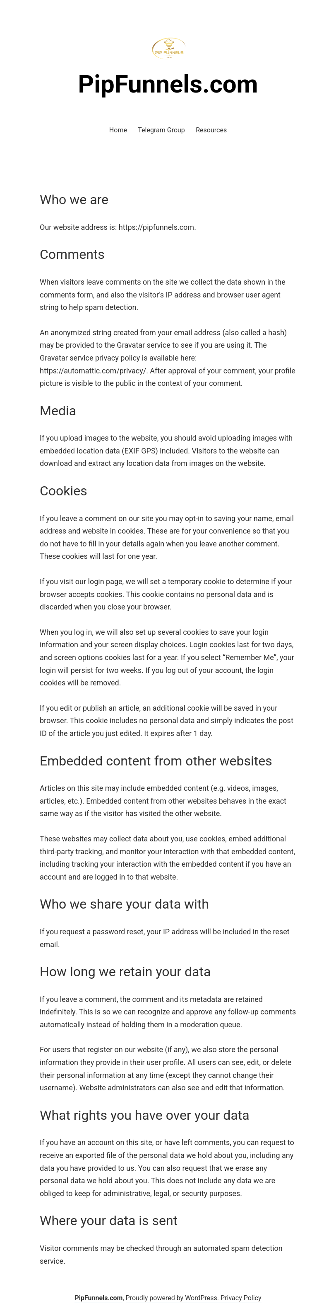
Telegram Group (161, 130)
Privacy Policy (241, 1298)
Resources (211, 130)
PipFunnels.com (168, 84)
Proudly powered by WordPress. (173, 1298)
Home (118, 130)
